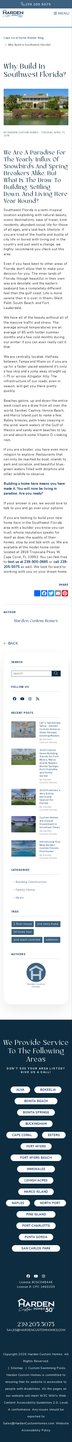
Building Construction (31, 882)
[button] (14, 699)
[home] (12, 13)
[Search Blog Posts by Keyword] (31, 673)
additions (52, 939)
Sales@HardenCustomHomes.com (36, 1330)
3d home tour (22, 932)
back (11, 643)
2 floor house (22, 924)
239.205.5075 (38, 4)
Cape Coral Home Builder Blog (24, 38)
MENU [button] (61, 13)
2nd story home (48, 924)
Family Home (25, 890)
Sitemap (17, 1368)
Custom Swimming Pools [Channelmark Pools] (46, 1368)
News (20, 898)
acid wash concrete (27, 939)
